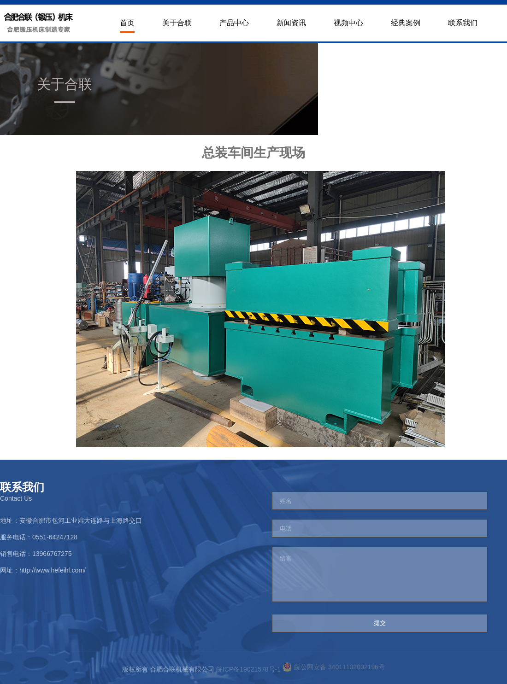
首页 (127, 23)
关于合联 (177, 23)
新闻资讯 (291, 23)
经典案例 (405, 23)
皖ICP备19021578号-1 (249, 669)
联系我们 (463, 23)
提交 (380, 623)
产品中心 (234, 23)
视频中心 (348, 23)
